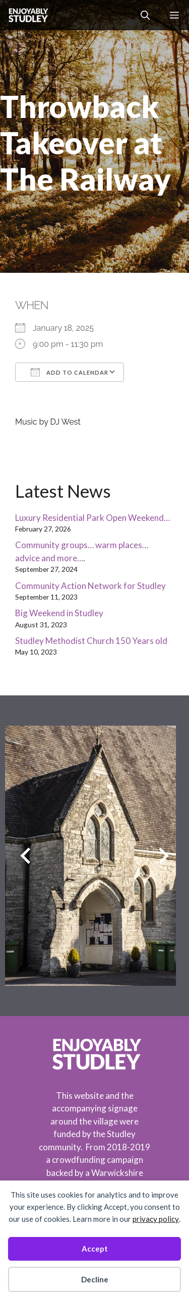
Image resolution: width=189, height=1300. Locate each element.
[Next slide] (163, 855)
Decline (94, 1279)
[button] (145, 15)
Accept (95, 1248)
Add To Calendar (69, 372)
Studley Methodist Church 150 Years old (91, 640)
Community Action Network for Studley (90, 585)
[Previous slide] (25, 855)
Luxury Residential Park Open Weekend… (92, 517)
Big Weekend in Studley (59, 613)
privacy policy (156, 1218)
